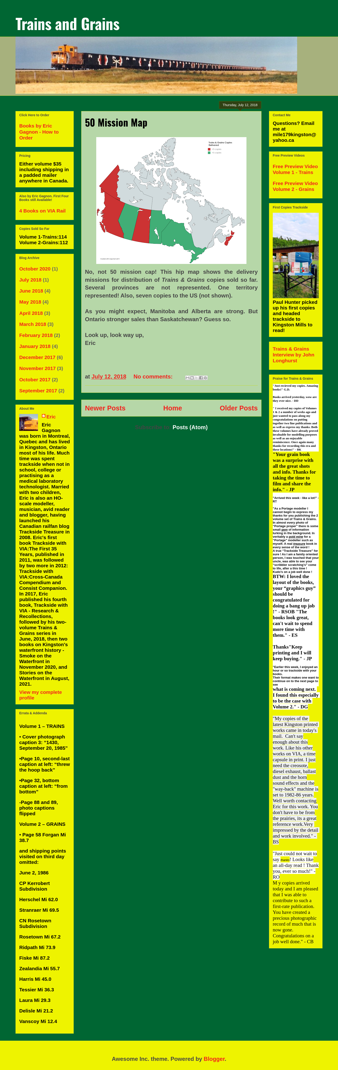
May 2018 (30, 302)
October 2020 (34, 268)
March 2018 (32, 324)
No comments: (154, 376)
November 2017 (37, 368)
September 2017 (38, 390)
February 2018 (36, 335)
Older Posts (239, 408)
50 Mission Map (116, 122)
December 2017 (37, 357)
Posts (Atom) (190, 427)
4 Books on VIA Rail (42, 210)
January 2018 (34, 346)
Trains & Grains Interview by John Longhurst (293, 354)
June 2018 (31, 291)
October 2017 (34, 379)
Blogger (214, 1059)
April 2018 (31, 313)
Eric (51, 416)
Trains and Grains (67, 23)
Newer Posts (105, 408)
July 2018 (30, 279)
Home (172, 408)
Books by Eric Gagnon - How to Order (39, 131)
